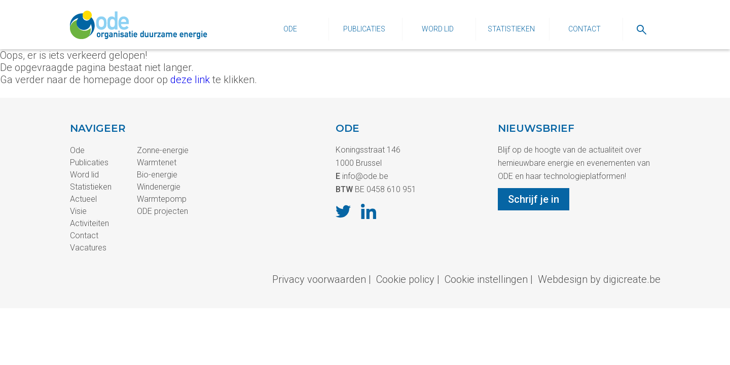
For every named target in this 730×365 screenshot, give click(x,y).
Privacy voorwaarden (319, 279)
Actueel (83, 199)
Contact (584, 29)
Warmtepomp (162, 199)
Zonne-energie (163, 150)
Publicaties (364, 29)
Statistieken (511, 29)
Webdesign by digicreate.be (599, 279)
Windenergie (158, 187)
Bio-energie (157, 174)
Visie (78, 211)
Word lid (438, 29)
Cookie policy (405, 279)
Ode (290, 29)
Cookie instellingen (486, 279)
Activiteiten (89, 223)
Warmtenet (156, 162)
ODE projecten (162, 211)
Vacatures (88, 247)
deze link (190, 80)
